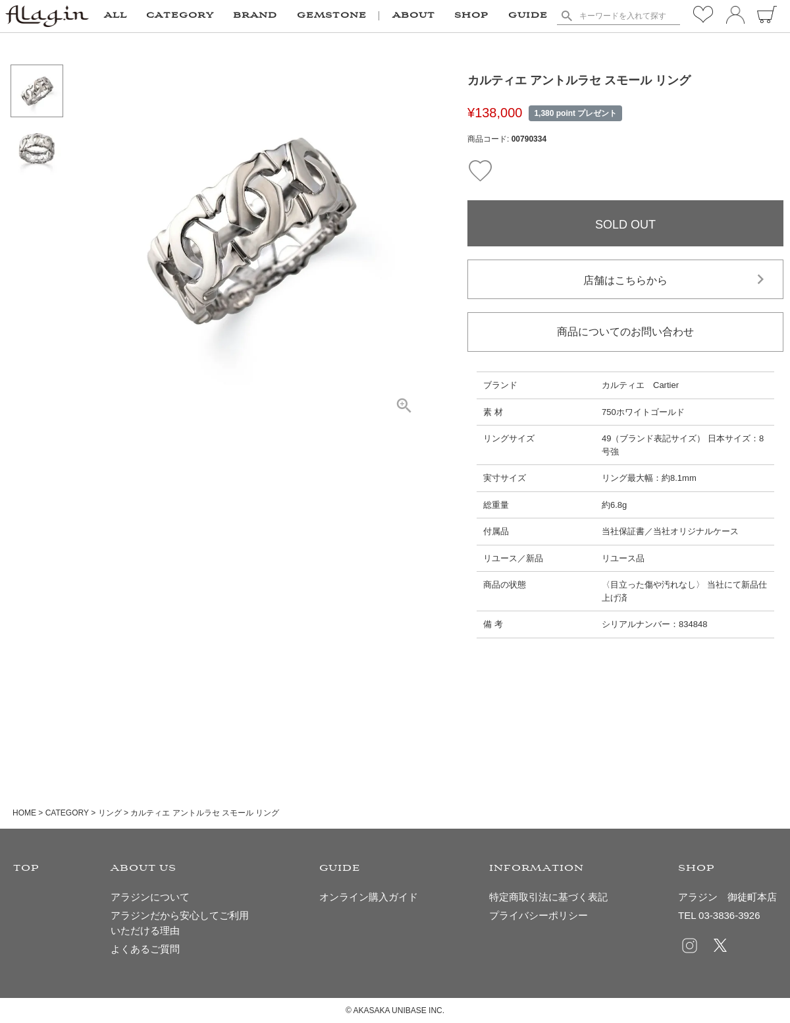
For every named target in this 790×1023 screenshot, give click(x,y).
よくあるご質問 (145, 948)
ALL (115, 15)
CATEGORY (67, 812)
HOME (24, 812)
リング (110, 812)
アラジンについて (150, 896)
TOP (26, 868)
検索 (566, 15)
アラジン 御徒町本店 (727, 896)
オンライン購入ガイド (368, 896)
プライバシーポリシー (538, 915)
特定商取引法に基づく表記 (548, 896)
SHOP (471, 15)
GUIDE (528, 15)
